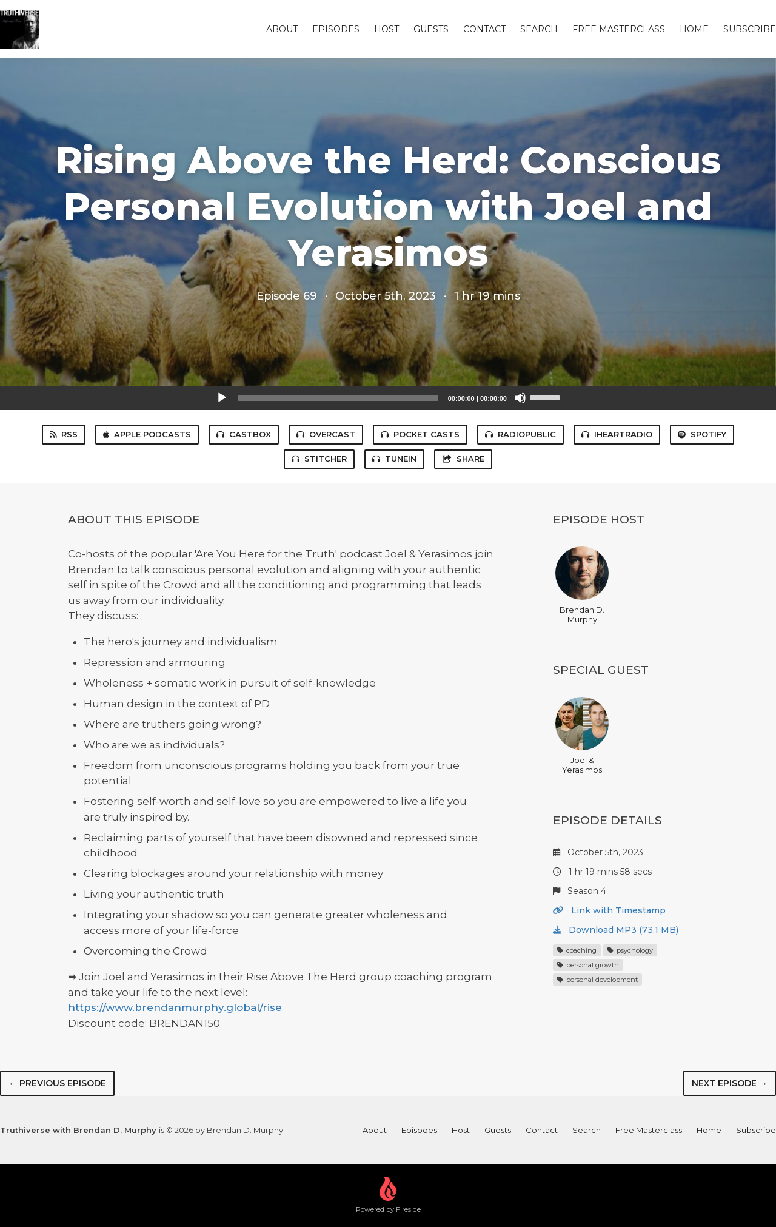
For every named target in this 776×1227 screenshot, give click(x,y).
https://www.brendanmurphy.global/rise (175, 1007)
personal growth (588, 965)
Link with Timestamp (609, 910)
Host (386, 29)
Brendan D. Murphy (582, 585)
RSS (64, 434)
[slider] (338, 398)
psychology (630, 950)
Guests (431, 29)
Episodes (336, 29)
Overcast (325, 434)
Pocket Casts (420, 434)
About (282, 29)
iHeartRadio (616, 434)
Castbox (243, 434)
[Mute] (520, 398)
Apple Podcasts (147, 434)
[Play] (222, 398)
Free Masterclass (618, 29)
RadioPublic (520, 434)
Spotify (702, 434)
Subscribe (749, 29)
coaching (577, 950)
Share (463, 458)
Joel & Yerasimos (582, 736)
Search (539, 29)
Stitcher (319, 458)
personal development (597, 979)
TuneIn (394, 458)
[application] (388, 398)
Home (694, 29)
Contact (484, 29)
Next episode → (730, 1083)
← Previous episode (57, 1083)
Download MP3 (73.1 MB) (615, 929)
